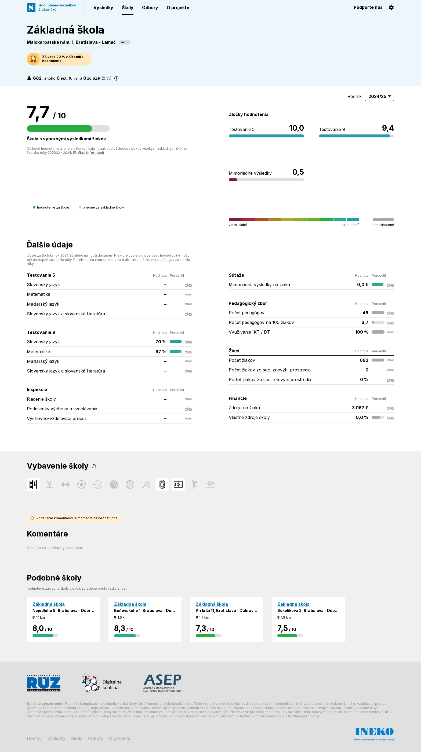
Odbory (150, 7)
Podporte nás (368, 7)
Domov (34, 738)
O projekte (178, 7)
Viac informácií (91, 153)
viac (123, 42)
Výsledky (103, 7)
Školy (127, 7)
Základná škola (48, 604)
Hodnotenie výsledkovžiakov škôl (57, 7)
